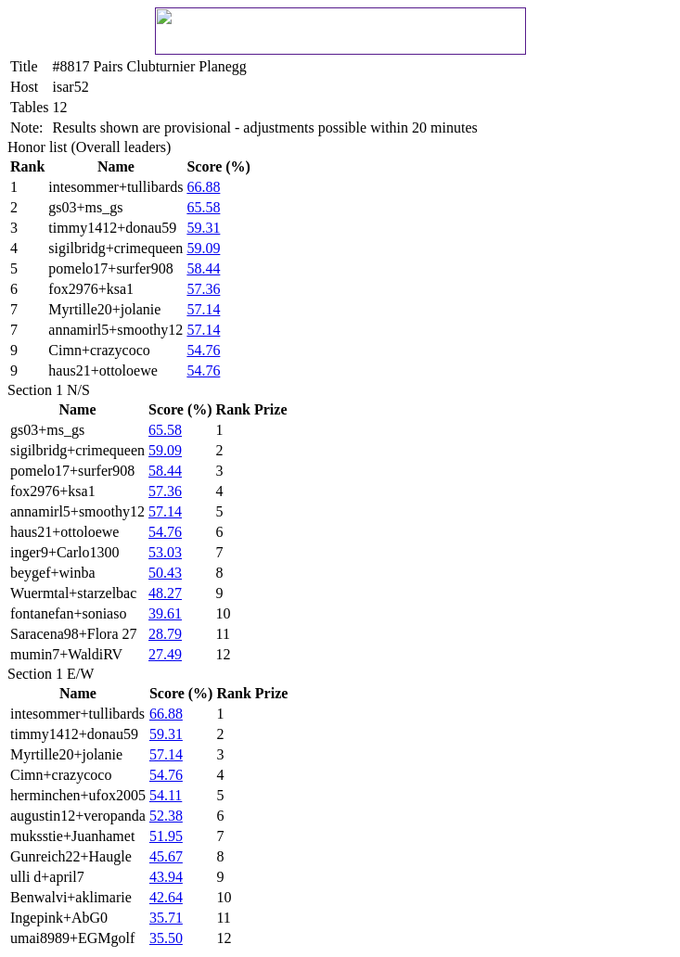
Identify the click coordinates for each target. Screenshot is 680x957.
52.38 (166, 815)
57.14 (203, 309)
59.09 (203, 248)
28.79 (165, 634)
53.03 (165, 552)
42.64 (166, 897)
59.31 (203, 228)
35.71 (166, 917)
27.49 (165, 654)
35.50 (166, 938)
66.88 (203, 187)
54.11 (165, 795)
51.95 (166, 836)
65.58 (203, 207)
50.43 (165, 573)
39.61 (165, 613)
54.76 (203, 350)
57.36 (203, 289)
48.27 (165, 593)
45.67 (166, 856)
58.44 (203, 268)
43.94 (166, 877)
